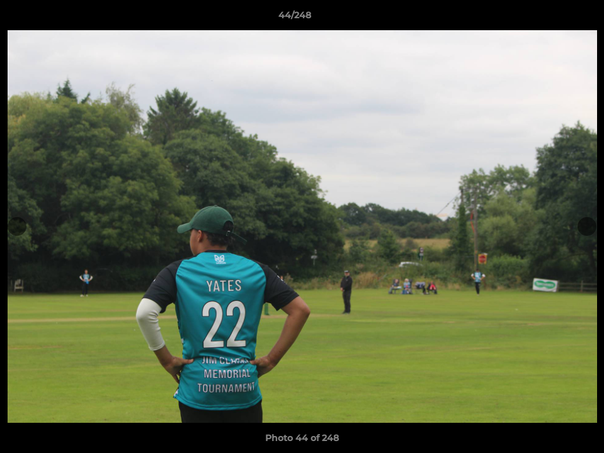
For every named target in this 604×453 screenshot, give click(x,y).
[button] (551, 18)
